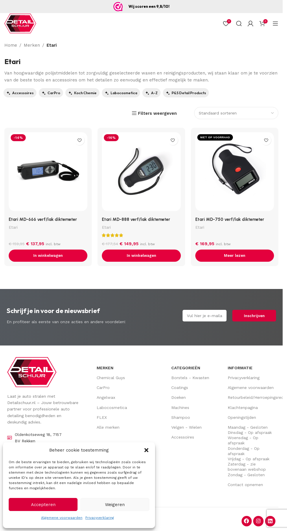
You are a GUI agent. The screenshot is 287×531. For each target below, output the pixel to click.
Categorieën (185, 367)
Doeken (178, 397)
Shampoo (180, 417)
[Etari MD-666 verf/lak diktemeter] (48, 173)
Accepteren (43, 504)
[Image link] (31, 371)
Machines (180, 407)
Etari (13, 227)
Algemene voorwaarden (61, 518)
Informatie (240, 367)
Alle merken (108, 427)
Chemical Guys (111, 377)
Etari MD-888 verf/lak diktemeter (136, 219)
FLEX (102, 417)
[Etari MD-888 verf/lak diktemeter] (141, 173)
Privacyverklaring (99, 518)
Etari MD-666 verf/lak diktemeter (43, 219)
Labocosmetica (112, 407)
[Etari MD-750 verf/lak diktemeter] (234, 173)
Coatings (179, 387)
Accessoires (182, 437)
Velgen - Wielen (186, 427)
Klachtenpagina (243, 407)
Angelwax (106, 397)
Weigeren (115, 504)
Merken (32, 45)
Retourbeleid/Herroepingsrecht (251, 397)
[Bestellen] (236, 113)
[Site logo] (20, 23)
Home (10, 45)
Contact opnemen (245, 484)
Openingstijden (242, 417)
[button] (146, 450)
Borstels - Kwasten (190, 377)
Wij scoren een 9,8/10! (149, 6)
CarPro (103, 387)
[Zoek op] (239, 23)
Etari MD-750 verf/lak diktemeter (229, 219)
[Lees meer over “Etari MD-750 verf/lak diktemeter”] (234, 256)
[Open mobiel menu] (275, 23)
